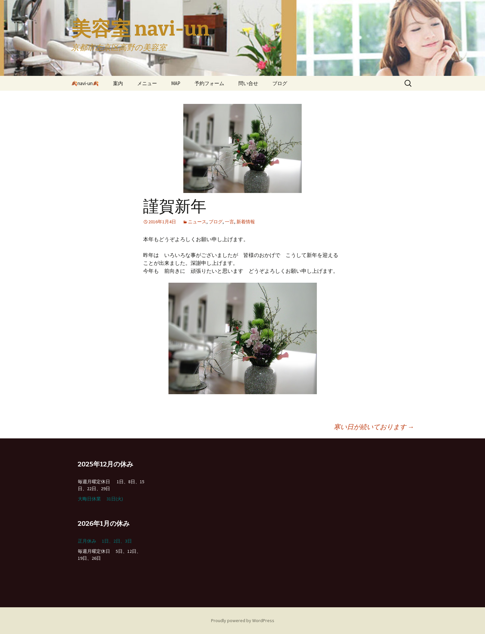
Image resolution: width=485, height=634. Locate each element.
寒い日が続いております (374, 427)
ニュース (197, 222)
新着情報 (245, 222)
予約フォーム (209, 83)
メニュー (147, 83)
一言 (229, 222)
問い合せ (248, 83)
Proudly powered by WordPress (242, 620)
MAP (175, 83)
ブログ (279, 83)
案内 (118, 83)
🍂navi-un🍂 (85, 83)
